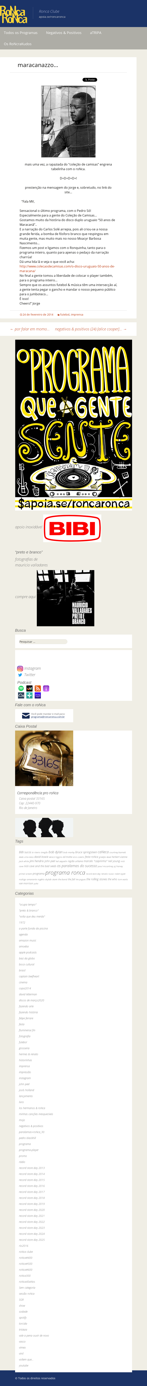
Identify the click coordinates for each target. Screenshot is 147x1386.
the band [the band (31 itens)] (62, 879)
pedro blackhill (27, 1138)
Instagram (29, 668)
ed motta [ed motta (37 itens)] (67, 857)
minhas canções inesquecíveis (36, 1114)
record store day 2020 (32, 1210)
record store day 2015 (32, 1180)
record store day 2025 (32, 1240)
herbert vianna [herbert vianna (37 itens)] (119, 857)
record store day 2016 (32, 1186)
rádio (22, 1162)
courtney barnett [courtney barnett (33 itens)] (117, 852)
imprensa (77, 314)
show (22, 1305)
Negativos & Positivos (64, 32)
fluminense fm (27, 1030)
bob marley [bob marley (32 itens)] (69, 852)
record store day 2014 (32, 1174)
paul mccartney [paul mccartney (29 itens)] (105, 866)
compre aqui (25, 596)
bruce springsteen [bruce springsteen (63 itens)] (86, 852)
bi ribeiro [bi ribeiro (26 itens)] (36, 852)
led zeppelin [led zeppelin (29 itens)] (61, 861)
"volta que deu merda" (32, 916)
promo (23, 1156)
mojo (22, 1120)
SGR (21, 1299)
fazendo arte (26, 1006)
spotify (23, 1317)
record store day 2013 (32, 1168)
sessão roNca (26, 1293)
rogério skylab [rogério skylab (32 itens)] (45, 879)
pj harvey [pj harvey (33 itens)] (118, 866)
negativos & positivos (31, 1126)
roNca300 (25, 1275)
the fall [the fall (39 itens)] (71, 879)
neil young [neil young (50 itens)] (114, 861)
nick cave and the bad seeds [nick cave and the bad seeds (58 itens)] (40, 866)
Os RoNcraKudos (18, 44)
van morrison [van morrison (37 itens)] (26, 883)
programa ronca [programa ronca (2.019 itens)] (65, 872)
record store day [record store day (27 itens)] (93, 873)
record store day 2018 (32, 1198)
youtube (23, 1365)
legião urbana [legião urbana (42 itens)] (75, 861)
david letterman (28, 994)
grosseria (24, 1048)
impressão (25, 1072)
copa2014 (25, 988)
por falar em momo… (30, 329)
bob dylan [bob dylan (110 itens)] (56, 852)
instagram (25, 1078)
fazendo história (28, 1012)
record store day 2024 (32, 1234)
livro (21, 1102)
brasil (22, 970)
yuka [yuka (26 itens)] (36, 883)
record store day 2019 (32, 1204)
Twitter (26, 674)
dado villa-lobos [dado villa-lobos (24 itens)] (26, 857)
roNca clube (26, 1252)
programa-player (29, 1150)
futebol (65, 314)
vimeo (22, 1347)
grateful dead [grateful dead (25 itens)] (105, 857)
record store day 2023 (32, 1228)
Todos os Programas (21, 32)
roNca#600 (25, 1269)
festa (21, 1024)
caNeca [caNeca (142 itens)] (103, 852)
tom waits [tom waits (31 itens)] (123, 879)
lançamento (26, 1096)
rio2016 (23, 1246)
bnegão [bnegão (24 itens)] (44, 852)
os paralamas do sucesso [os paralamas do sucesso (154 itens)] (77, 865)
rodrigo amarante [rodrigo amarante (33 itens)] (28, 879)
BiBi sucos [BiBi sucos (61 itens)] (25, 852)
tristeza (23, 1329)
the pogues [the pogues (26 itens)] (81, 879)
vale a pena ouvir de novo (34, 1335)
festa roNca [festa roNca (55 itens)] (91, 857)
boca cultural (26, 964)
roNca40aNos (27, 1281)
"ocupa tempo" (27, 904)
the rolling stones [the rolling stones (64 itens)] (96, 879)
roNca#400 (25, 1258)
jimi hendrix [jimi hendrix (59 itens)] (37, 861)
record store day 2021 (32, 1216)
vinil (21, 1353)
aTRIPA (95, 32)
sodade (23, 1311)
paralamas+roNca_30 (31, 1132)
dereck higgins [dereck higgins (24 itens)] (55, 857)
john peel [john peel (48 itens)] (50, 861)
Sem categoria (27, 1287)
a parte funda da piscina (33, 928)
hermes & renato (28, 1054)
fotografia (24, 1036)
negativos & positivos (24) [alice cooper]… (91, 329)
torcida (23, 1323)
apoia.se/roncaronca (52, 17)
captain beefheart (29, 976)
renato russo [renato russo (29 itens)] (107, 873)
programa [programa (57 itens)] (39, 873)
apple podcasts (28, 952)
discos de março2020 (31, 1000)
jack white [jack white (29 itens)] (24, 861)
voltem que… (26, 1359)
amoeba (24, 946)
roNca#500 (25, 1263)
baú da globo (27, 958)
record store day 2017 (32, 1192)
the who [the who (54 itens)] (112, 879)
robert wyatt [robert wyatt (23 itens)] (120, 874)
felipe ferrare (26, 1018)
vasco (22, 1341)
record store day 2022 (32, 1222)
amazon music (27, 940)
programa (25, 1144)
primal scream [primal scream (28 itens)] (25, 873)
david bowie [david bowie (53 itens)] (41, 857)
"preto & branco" (29, 910)
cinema (23, 982)
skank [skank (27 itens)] (54, 879)
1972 (22, 922)
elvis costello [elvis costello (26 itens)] (78, 857)
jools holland (26, 1090)
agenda (23, 934)
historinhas (25, 1060)
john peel (24, 1084)
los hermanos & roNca (32, 1108)
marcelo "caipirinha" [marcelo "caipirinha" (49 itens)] (95, 861)
